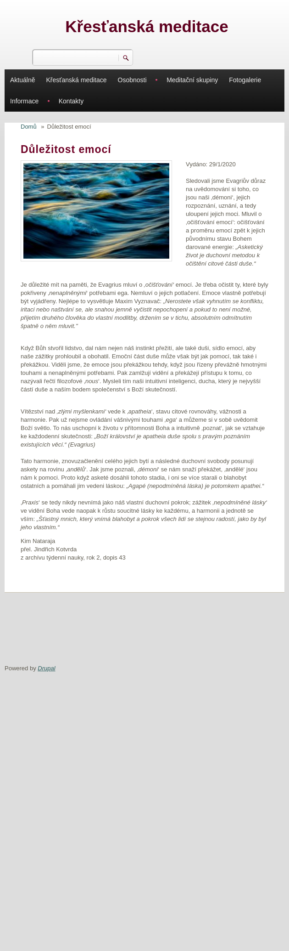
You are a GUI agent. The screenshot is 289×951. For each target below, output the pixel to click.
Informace (24, 101)
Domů (29, 126)
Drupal (46, 668)
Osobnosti (132, 80)
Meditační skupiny (192, 80)
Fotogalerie (245, 80)
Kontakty (71, 101)
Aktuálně (22, 80)
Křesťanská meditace (146, 26)
